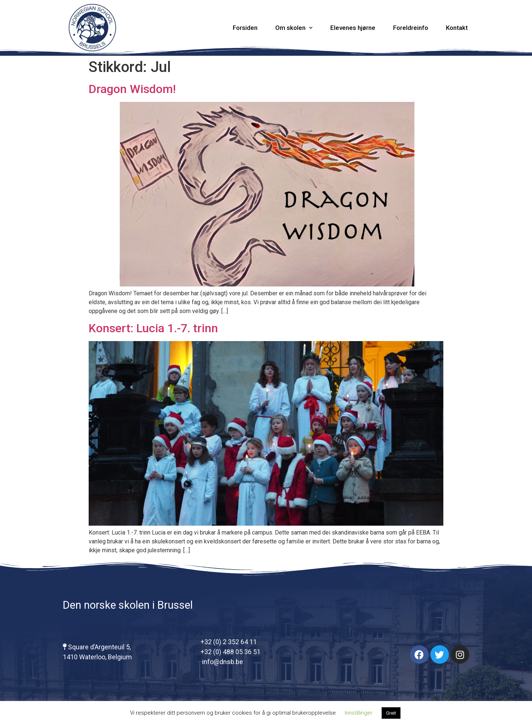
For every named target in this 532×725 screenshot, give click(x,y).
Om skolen (294, 28)
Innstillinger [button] (358, 712)
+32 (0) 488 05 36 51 (230, 652)
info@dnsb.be (222, 662)
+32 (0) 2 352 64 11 (229, 642)
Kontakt (457, 27)
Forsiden (245, 27)
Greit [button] (391, 713)
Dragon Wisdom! (132, 89)
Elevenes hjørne (352, 27)
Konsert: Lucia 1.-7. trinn (153, 328)
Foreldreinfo (410, 27)
